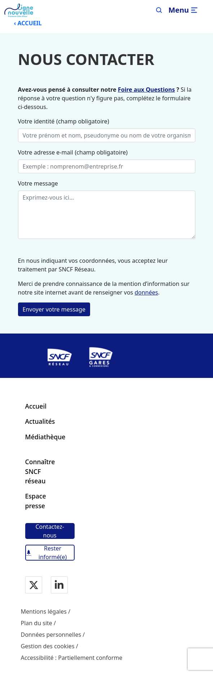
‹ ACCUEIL (27, 23)
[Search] (159, 10)
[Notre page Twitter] (34, 585)
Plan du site (36, 623)
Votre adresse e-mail (45, 152)
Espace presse (35, 501)
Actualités (40, 421)
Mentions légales (44, 611)
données (146, 292)
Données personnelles (51, 635)
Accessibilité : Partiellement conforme (72, 658)
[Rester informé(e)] (50, 553)
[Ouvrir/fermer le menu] (184, 10)
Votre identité (36, 121)
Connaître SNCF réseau (40, 471)
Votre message (38, 183)
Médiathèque (45, 436)
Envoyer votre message (54, 309)
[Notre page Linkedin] (59, 585)
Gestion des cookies (48, 646)
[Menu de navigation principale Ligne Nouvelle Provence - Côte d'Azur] (18, 10)
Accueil (35, 406)
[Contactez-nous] (50, 531)
